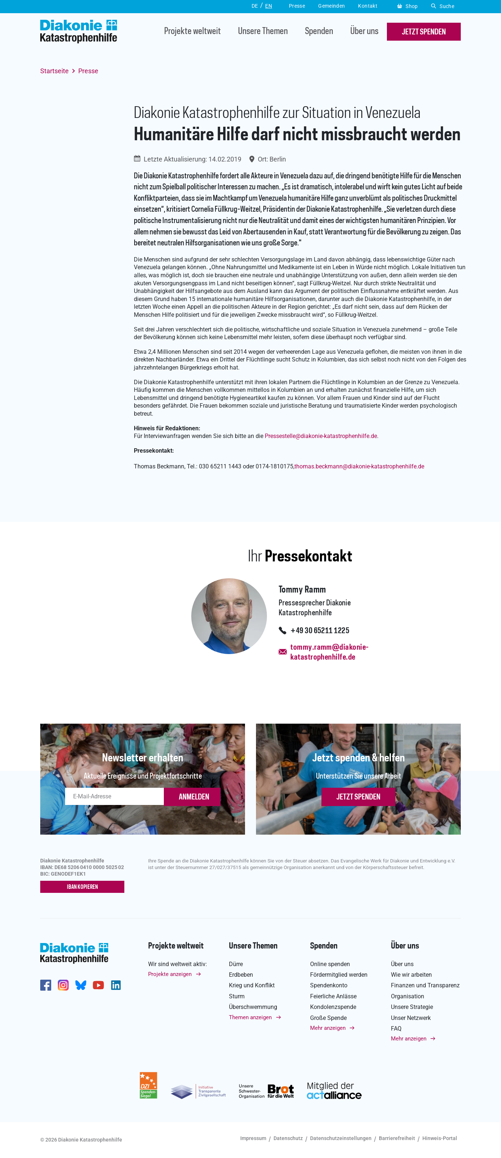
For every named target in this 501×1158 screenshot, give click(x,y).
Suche (442, 6)
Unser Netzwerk (411, 1017)
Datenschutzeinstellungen (341, 1138)
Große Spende (328, 1017)
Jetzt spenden (358, 797)
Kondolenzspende (333, 1006)
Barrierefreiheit (397, 1138)
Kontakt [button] (367, 6)
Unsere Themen (263, 31)
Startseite (54, 71)
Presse (88, 71)
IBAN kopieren (82, 887)
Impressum (253, 1138)
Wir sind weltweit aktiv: (177, 964)
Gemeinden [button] (331, 6)
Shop (407, 6)
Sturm (237, 996)
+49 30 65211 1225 (319, 631)
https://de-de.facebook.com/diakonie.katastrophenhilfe (45, 985)
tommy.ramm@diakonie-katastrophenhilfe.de (329, 652)
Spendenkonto (328, 985)
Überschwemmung (253, 1006)
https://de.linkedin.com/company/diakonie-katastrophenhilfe (115, 985)
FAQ (396, 1028)
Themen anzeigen (250, 1017)
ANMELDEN (194, 797)
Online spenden (330, 964)
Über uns (364, 31)
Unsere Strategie (412, 1006)
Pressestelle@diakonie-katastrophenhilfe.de (321, 436)
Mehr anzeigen (328, 1028)
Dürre (236, 964)
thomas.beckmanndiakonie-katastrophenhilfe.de (359, 466)
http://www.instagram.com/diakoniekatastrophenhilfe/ (63, 985)
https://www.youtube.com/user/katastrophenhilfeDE (98, 985)
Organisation (407, 996)
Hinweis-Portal (439, 1138)
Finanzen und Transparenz (425, 985)
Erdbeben (241, 974)
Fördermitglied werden (339, 974)
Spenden (319, 31)
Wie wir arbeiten (411, 974)
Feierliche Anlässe (333, 996)
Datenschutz (288, 1138)
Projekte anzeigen (170, 974)
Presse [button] (297, 6)
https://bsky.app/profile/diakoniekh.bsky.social (80, 985)
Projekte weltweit (192, 31)
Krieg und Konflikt (252, 985)
